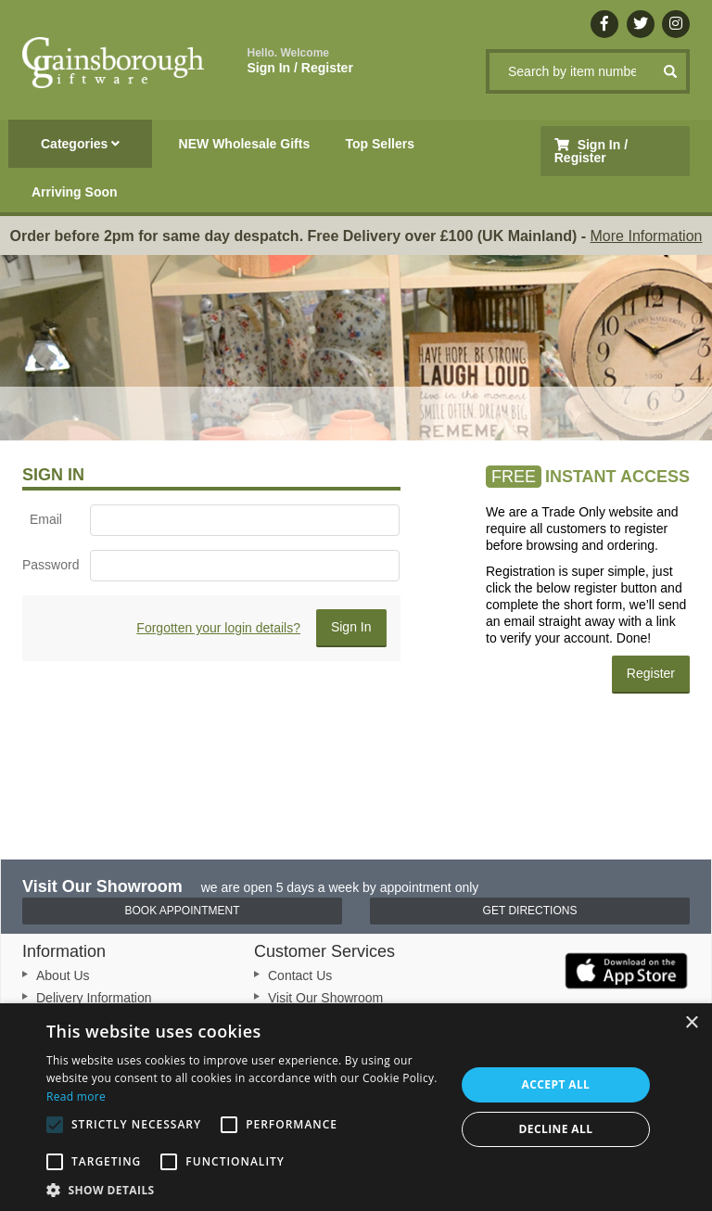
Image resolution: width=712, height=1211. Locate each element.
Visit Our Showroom (325, 997)
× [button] (691, 1023)
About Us (63, 975)
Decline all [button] (556, 1129)
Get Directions (530, 910)
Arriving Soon (75, 192)
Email (46, 519)
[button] (244, 1188)
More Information (647, 236)
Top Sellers (380, 143)
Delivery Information (94, 997)
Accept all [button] (556, 1084)
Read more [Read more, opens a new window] (76, 1096)
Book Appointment (181, 910)
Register (651, 673)
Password (49, 564)
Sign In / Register (300, 60)
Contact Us (300, 975)
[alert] (356, 1107)
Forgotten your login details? (218, 627)
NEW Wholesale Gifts (245, 143)
